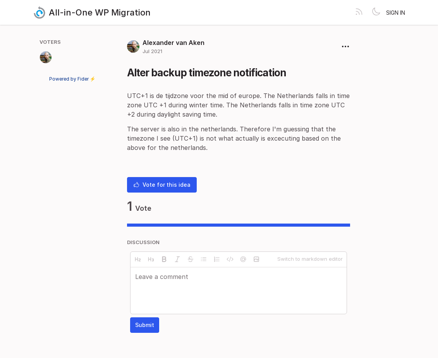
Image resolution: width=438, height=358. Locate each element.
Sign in (395, 12)
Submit (144, 325)
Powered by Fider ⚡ (72, 79)
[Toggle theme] (376, 12)
